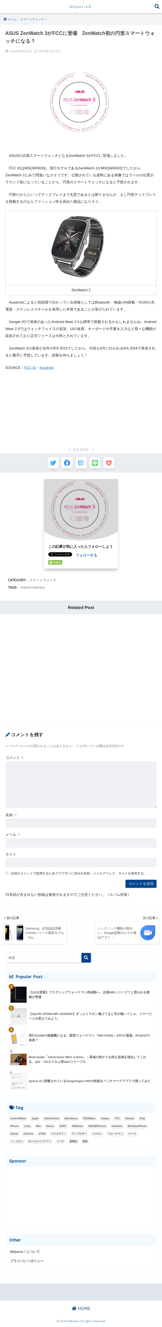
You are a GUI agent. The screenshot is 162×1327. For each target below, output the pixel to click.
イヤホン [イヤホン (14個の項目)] (97, 1134)
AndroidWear (34, 589)
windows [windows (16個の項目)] (117, 1127)
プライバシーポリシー (28, 1262)
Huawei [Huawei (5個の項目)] (129, 1119)
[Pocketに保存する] (112, 463)
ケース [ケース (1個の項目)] (132, 1134)
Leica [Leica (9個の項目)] (27, 1127)
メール (13, 836)
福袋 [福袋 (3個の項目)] (85, 1142)
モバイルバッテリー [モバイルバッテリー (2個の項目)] (39, 1142)
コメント (14, 759)
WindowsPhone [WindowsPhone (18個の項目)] (137, 1127)
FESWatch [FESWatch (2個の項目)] (89, 1119)
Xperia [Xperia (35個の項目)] (14, 1134)
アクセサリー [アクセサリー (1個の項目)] (58, 1134)
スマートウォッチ (42, 581)
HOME (81, 1310)
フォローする (86, 557)
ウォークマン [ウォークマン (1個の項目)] (115, 1134)
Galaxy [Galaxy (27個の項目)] (105, 1119)
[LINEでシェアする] (96, 463)
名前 (11, 817)
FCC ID (30, 368)
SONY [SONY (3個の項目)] (62, 1127)
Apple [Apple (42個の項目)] (35, 1119)
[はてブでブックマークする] (81, 463)
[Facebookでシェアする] (65, 463)
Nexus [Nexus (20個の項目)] (50, 1127)
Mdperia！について (26, 1253)
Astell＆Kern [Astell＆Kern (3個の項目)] (51, 1119)
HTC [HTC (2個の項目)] (117, 1119)
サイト (10, 856)
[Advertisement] (81, 406)
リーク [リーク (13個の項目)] (60, 1142)
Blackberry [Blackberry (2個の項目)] (71, 1119)
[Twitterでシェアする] (50, 463)
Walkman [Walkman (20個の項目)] (77, 1127)
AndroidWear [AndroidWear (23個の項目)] (18, 1119)
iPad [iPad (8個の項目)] (142, 1119)
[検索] (86, 959)
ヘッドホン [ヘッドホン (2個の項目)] (16, 1142)
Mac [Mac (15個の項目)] (38, 1127)
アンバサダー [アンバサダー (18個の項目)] (79, 1134)
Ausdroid (47, 368)
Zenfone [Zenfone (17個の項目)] (28, 1134)
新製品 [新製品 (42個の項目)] (73, 1142)
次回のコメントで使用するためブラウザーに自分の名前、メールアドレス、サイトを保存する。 (79, 875)
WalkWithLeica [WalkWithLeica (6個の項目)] (97, 1127)
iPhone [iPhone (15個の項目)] (14, 1127)
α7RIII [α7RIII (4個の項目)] (42, 1134)
